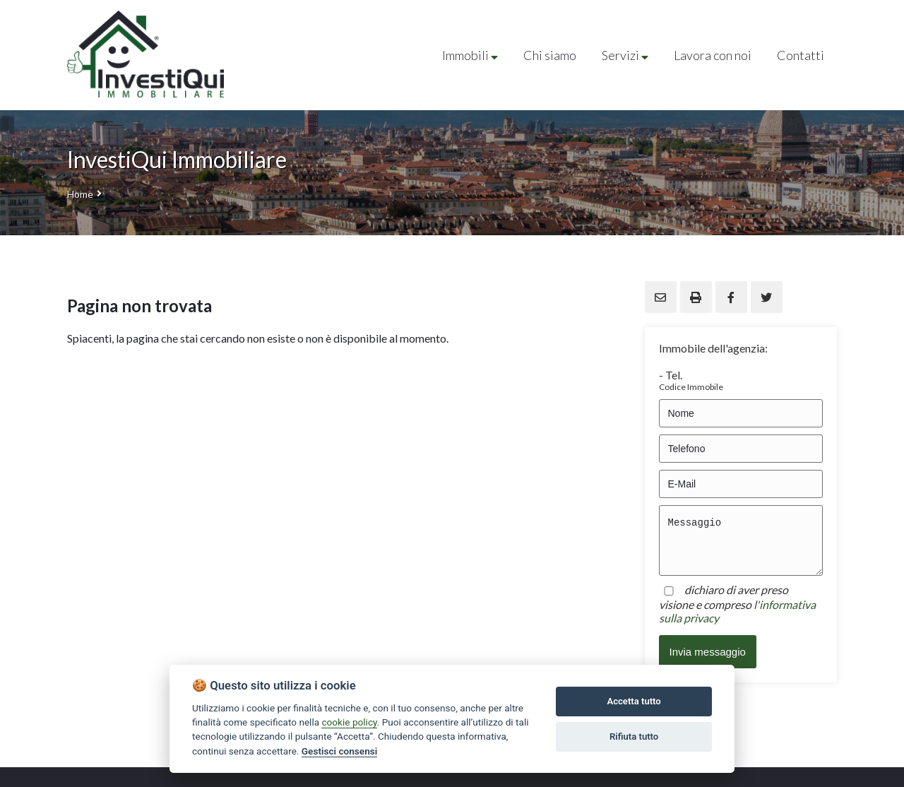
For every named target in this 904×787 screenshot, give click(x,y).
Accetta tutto (633, 701)
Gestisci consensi (339, 751)
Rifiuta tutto (633, 736)
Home (80, 194)
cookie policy (348, 722)
